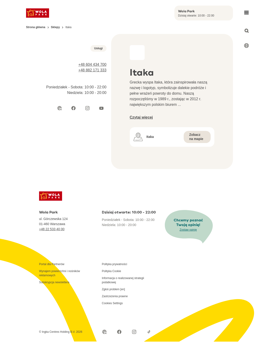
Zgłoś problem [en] (113, 300)
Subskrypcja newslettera (54, 293)
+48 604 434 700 (92, 132)
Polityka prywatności (114, 275)
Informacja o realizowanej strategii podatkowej (123, 291)
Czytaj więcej (141, 117)
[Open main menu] (246, 13)
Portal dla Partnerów (51, 275)
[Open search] (246, 30)
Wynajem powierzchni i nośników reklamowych (59, 284)
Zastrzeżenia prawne (115, 307)
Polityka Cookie (111, 282)
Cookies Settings (112, 314)
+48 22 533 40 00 (51, 240)
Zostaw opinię (188, 241)
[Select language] (246, 45)
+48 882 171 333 (92, 137)
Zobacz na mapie (196, 137)
